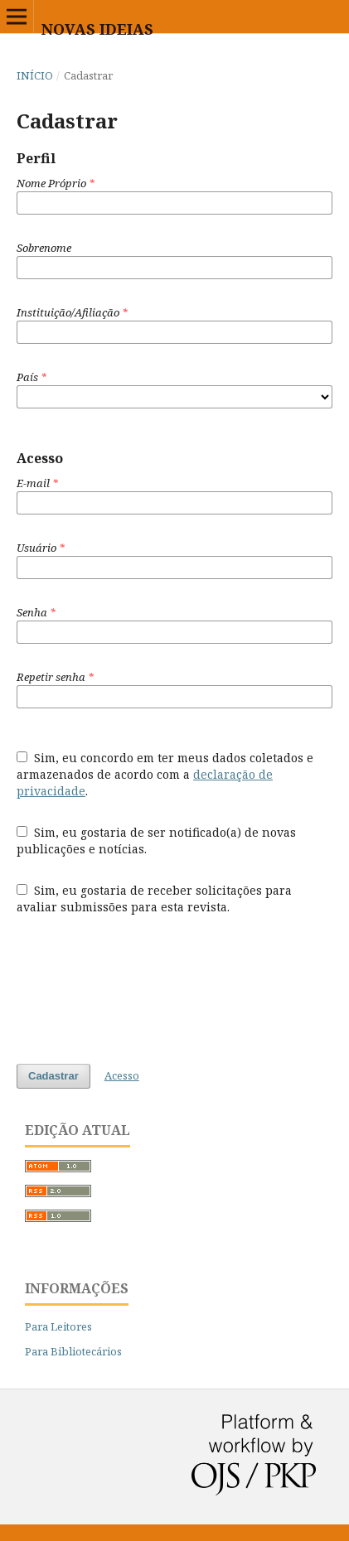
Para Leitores (58, 1326)
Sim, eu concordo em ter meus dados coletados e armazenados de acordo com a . (165, 774)
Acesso (121, 1075)
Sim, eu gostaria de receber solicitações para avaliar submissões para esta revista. (154, 898)
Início (35, 75)
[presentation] (143, 989)
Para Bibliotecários (73, 1351)
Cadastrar (53, 1076)
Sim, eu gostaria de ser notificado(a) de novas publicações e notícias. (156, 840)
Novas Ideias (97, 29)
